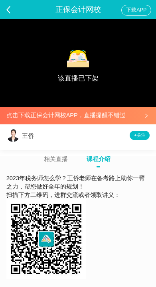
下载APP (136, 10)
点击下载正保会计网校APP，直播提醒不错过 (66, 115)
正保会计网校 (78, 9)
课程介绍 (99, 159)
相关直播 (56, 159)
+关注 (140, 135)
